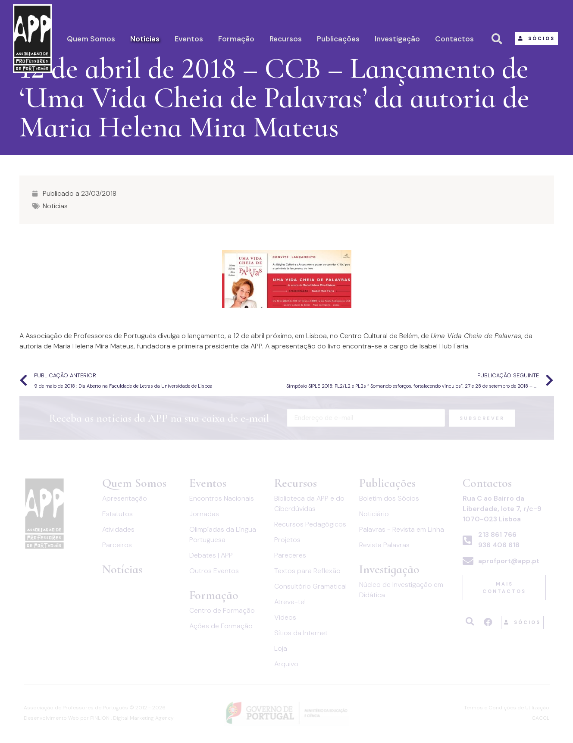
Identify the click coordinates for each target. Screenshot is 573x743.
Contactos (454, 39)
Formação (236, 39)
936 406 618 (499, 544)
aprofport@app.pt (508, 560)
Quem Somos (91, 39)
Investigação (397, 39)
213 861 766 (497, 534)
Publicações (338, 39)
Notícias (145, 39)
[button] (536, 38)
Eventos (189, 39)
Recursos (285, 39)
